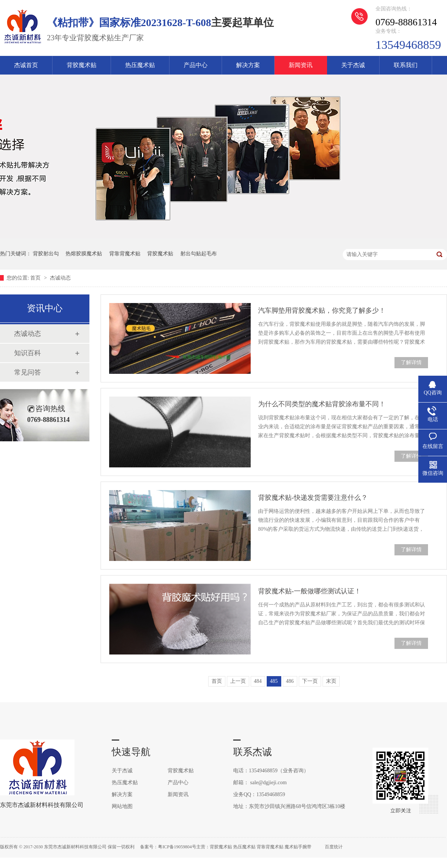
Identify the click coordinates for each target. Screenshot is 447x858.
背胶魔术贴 (81, 65)
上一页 (238, 681)
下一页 (310, 681)
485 (274, 681)
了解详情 (411, 362)
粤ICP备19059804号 (177, 846)
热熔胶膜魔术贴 (84, 253)
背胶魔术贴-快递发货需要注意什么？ (313, 497)
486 (290, 681)
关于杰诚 (353, 65)
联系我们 (406, 65)
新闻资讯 (301, 65)
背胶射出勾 (46, 253)
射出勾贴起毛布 (198, 253)
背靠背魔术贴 (124, 253)
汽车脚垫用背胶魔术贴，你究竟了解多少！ (322, 310)
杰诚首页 (26, 65)
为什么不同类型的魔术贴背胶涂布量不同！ (322, 404)
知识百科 (27, 353)
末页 (331, 681)
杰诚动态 (60, 278)
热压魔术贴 (140, 65)
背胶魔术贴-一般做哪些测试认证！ (309, 591)
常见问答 (27, 372)
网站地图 (122, 806)
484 (258, 681)
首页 (36, 278)
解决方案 (248, 65)
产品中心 (195, 65)
